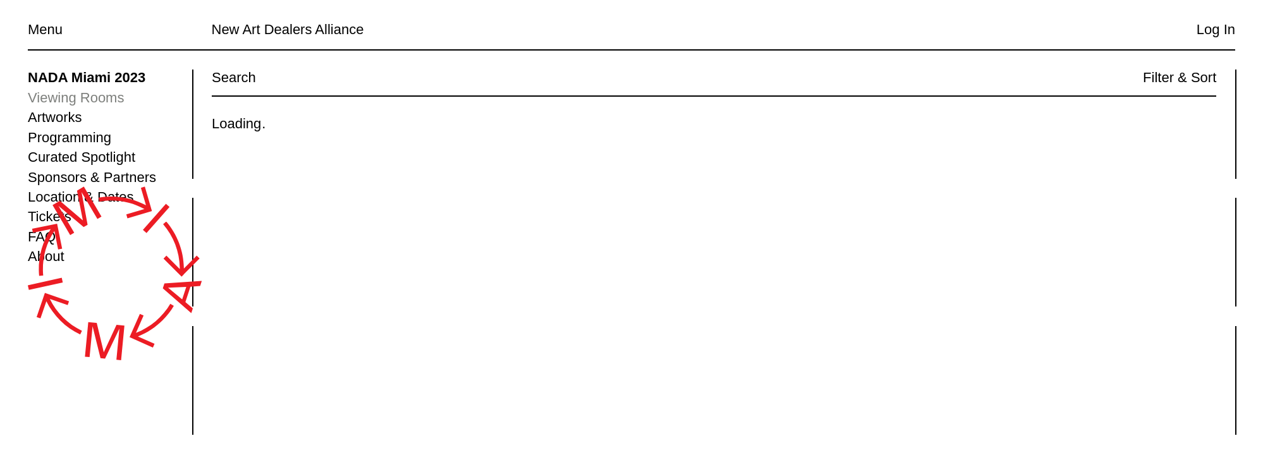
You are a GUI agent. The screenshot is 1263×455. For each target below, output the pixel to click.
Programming (69, 137)
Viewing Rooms (76, 98)
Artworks (55, 117)
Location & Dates (81, 197)
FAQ (42, 237)
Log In (1216, 29)
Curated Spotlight (81, 157)
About (46, 256)
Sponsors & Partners (92, 177)
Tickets (49, 216)
